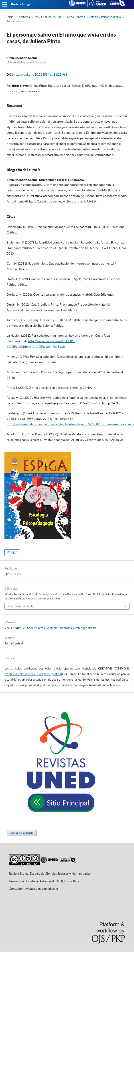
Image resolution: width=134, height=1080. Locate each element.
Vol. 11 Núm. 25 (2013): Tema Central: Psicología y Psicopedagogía (78, 17)
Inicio (10, 17)
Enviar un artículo (22, 833)
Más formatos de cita (21, 606)
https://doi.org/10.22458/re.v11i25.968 (40, 74)
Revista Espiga (20, 4)
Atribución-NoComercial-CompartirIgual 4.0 (33, 674)
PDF (14, 552)
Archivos (24, 17)
